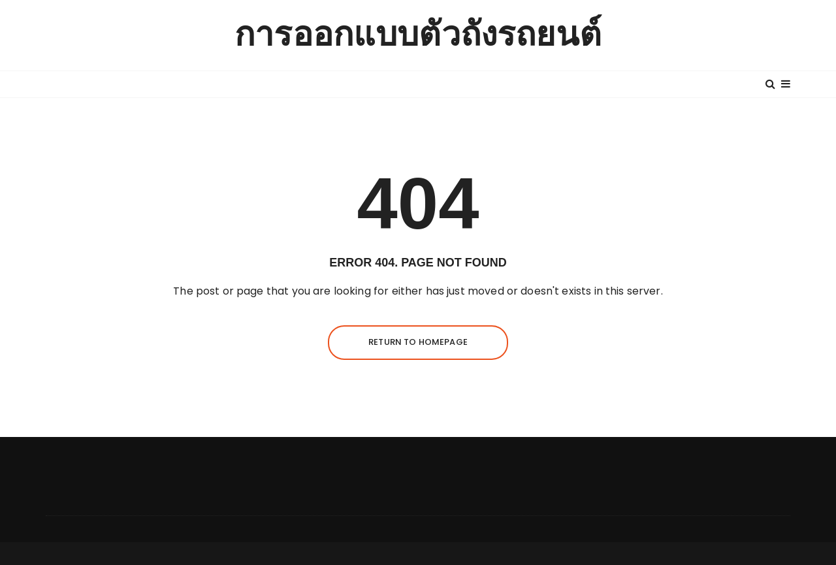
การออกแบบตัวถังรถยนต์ (418, 35)
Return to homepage (418, 342)
